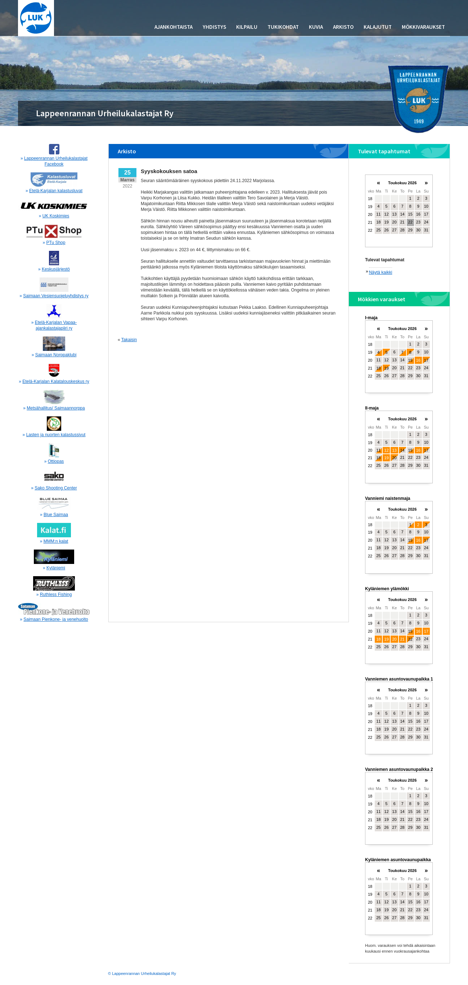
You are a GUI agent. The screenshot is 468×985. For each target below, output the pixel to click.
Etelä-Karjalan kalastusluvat (55, 190)
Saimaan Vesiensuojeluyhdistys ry (55, 295)
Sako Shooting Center (56, 488)
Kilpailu (246, 26)
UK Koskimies (55, 215)
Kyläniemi (55, 567)
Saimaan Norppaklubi (56, 354)
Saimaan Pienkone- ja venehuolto (55, 619)
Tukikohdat (283, 26)
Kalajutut (378, 26)
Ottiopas (56, 461)
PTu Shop (56, 242)
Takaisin (129, 339)
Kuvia (316, 26)
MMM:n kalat (56, 541)
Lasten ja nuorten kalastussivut (56, 434)
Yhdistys (214, 26)
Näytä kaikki (380, 272)
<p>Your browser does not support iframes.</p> (399, 214)
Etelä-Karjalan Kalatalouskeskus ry (55, 381)
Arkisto (343, 26)
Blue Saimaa (56, 514)
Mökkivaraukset (423, 26)
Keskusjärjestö (56, 269)
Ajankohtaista (173, 26)
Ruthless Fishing (56, 594)
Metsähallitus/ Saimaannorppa (56, 408)
